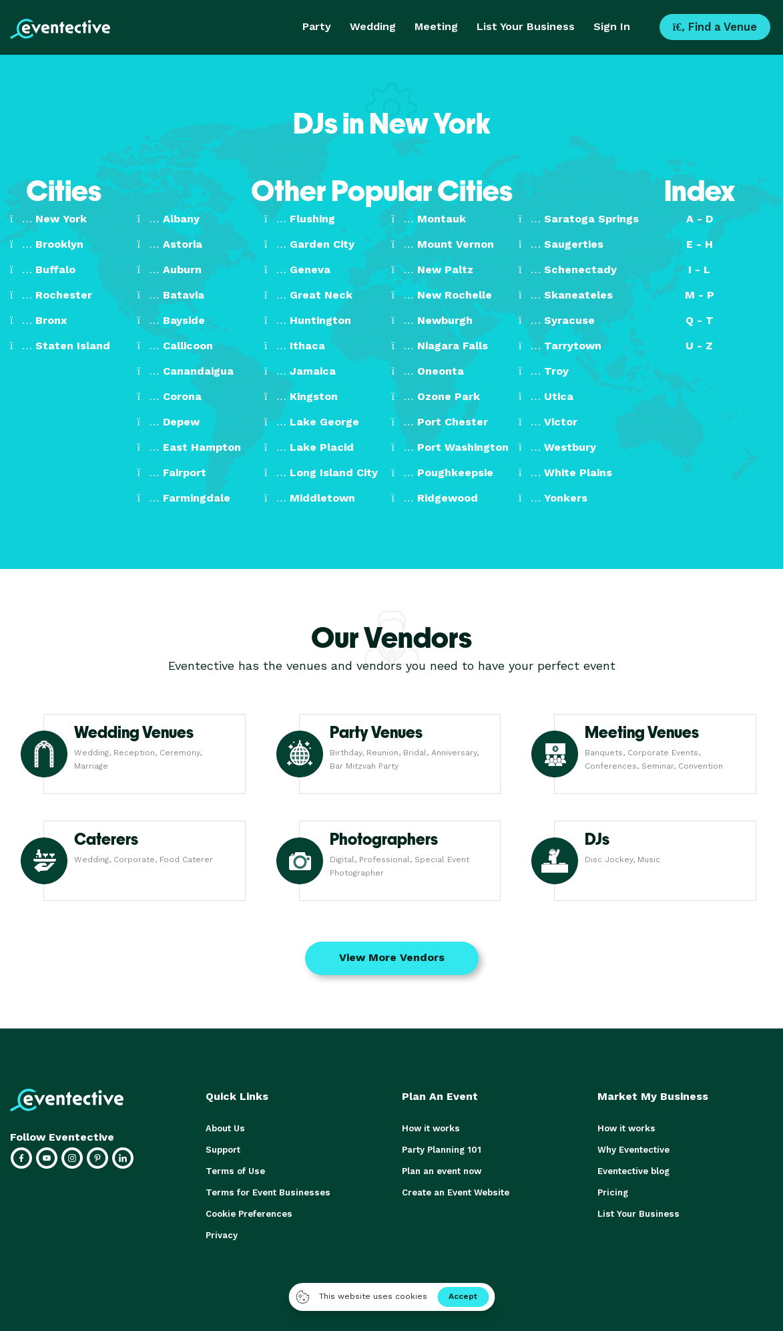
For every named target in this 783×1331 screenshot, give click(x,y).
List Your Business (526, 26)
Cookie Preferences (249, 1214)
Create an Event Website (455, 1192)
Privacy (222, 1235)
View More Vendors (392, 957)
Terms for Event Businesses (266, 1192)
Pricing (612, 1192)
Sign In (611, 26)
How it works (430, 1128)
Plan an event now (441, 1171)
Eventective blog (633, 1171)
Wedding (373, 26)
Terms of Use (235, 1171)
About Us (225, 1128)
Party (316, 26)
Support (223, 1150)
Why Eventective (633, 1150)
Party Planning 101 (441, 1150)
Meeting (436, 26)
